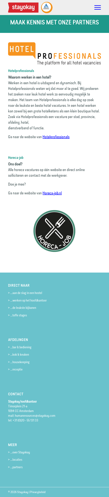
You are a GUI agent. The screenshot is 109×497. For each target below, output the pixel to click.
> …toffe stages (17, 315)
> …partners (15, 467)
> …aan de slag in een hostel (25, 293)
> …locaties (15, 459)
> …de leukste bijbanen (22, 308)
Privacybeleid (38, 492)
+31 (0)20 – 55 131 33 (25, 420)
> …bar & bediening (19, 347)
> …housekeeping (19, 362)
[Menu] (96, 7)
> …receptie (15, 369)
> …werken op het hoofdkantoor (27, 300)
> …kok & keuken (18, 354)
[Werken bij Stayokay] (45, 7)
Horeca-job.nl (52, 193)
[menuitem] (96, 7)
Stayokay (22, 492)
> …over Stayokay (19, 452)
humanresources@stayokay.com (35, 415)
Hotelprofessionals (56, 137)
